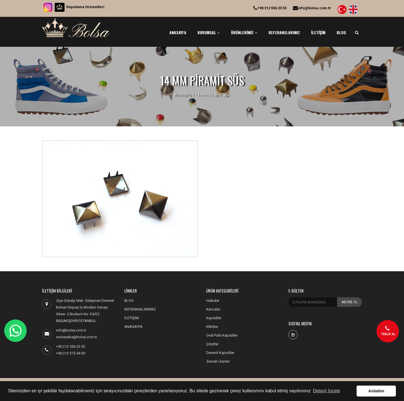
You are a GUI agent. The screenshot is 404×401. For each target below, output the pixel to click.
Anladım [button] (376, 391)
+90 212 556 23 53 (269, 8)
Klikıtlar (212, 326)
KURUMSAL (209, 32)
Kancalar (213, 309)
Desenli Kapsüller (220, 353)
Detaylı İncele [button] (326, 390)
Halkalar (212, 300)
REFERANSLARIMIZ (284, 32)
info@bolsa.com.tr (312, 8)
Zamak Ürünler (218, 361)
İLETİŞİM (318, 32)
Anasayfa (183, 95)
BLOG (341, 32)
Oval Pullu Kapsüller (222, 335)
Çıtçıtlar (212, 344)
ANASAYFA (177, 32)
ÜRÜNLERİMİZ (244, 32)
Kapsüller (213, 318)
